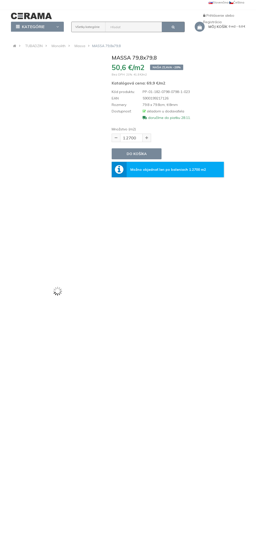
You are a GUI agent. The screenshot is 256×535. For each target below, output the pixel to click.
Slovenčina (219, 2)
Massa (80, 46)
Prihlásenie (215, 15)
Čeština (236, 2)
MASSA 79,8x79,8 (106, 46)
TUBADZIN (34, 46)
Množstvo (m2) (124, 129)
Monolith (59, 46)
